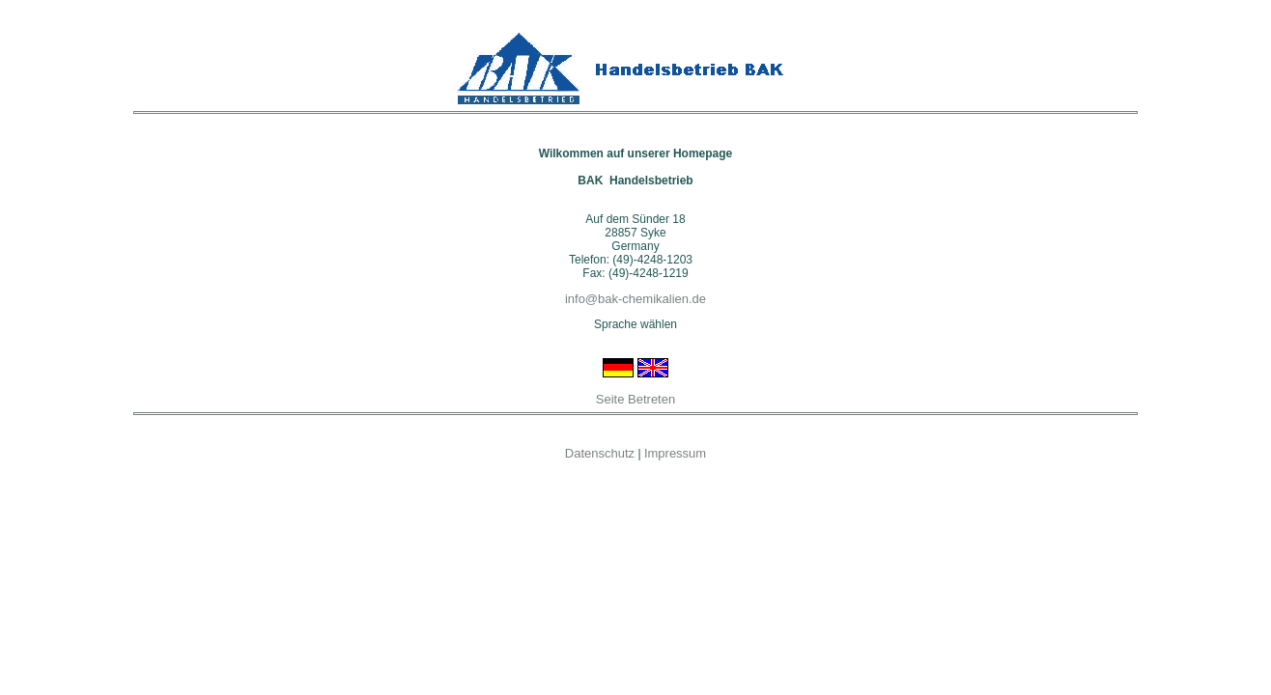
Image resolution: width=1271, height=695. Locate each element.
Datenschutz (600, 453)
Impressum (675, 453)
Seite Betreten (635, 399)
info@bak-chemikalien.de (635, 299)
